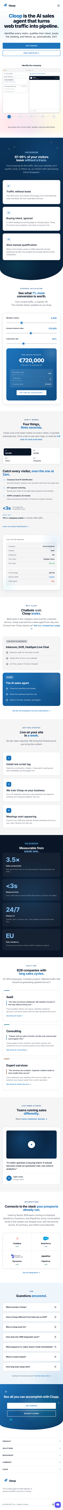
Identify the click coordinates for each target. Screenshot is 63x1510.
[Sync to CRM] (42, 116)
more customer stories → (34, 1119)
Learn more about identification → (16, 526)
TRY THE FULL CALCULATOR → (31, 393)
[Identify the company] (9, 116)
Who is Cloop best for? (31, 1327)
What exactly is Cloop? (31, 1307)
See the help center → (43, 1376)
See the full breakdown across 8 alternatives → (31, 711)
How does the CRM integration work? (31, 1337)
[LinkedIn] (53, 1504)
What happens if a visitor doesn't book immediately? (31, 1347)
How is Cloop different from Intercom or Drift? (31, 1317)
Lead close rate (31, 339)
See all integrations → (31, 1273)
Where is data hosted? (31, 1357)
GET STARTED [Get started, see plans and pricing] (31, 46)
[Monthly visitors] (31, 322)
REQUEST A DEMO (31, 1413)
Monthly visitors (31, 318)
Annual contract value (31, 328)
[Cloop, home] (28, 5)
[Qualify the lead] (20, 116)
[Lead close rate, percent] (31, 343)
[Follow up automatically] (53, 116)
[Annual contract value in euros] (31, 333)
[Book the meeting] (31, 116)
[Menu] (58, 5)
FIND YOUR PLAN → (31, 53)
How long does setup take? (31, 1367)
